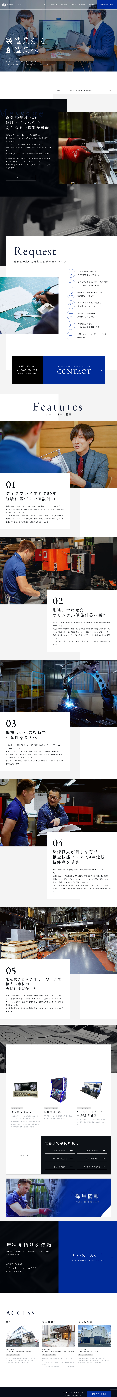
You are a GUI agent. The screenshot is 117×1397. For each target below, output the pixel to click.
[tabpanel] (87, 148)
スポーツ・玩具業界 (51, 1108)
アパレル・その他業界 (92, 1167)
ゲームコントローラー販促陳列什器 (90, 1114)
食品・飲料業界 (60, 1167)
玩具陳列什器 (52, 1112)
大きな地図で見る (13, 1355)
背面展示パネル (21, 1112)
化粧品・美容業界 (92, 1151)
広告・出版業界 (92, 1159)
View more (21, 178)
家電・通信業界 (17, 1108)
